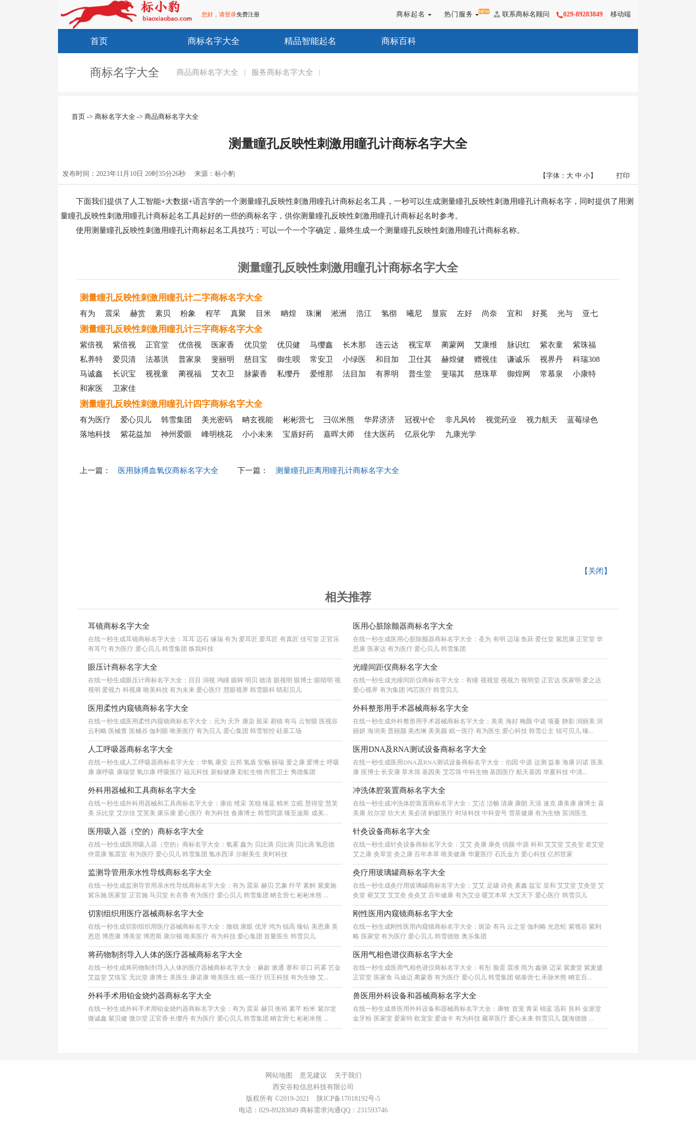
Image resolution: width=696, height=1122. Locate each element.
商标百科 (387, 40)
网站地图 (278, 1075)
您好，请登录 (219, 14)
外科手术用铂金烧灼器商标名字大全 (150, 996)
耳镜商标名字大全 (119, 626)
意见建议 (313, 1075)
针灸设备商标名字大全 (391, 831)
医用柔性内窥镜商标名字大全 (138, 708)
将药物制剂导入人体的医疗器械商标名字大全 (165, 954)
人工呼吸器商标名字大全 (130, 749)
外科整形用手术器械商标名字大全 (411, 708)
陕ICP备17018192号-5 (348, 1098)
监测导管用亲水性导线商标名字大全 (150, 872)
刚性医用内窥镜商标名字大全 (403, 913)
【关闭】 (595, 571)
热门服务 (460, 14)
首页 (88, 40)
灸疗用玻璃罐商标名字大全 (399, 872)
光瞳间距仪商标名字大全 (395, 667)
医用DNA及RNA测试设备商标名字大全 (419, 749)
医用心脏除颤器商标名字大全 (403, 626)
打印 (623, 175)
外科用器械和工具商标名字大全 (142, 790)
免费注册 (248, 14)
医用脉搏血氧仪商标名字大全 (168, 470)
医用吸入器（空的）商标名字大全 (146, 831)
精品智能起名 (298, 40)
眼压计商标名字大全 (123, 667)
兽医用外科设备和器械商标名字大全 (415, 996)
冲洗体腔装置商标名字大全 (399, 790)
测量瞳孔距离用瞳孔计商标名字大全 (337, 470)
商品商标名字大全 (207, 72)
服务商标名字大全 (282, 72)
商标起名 (412, 14)
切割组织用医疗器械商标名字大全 (146, 913)
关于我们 (348, 1075)
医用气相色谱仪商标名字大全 (403, 954)
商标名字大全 (202, 40)
